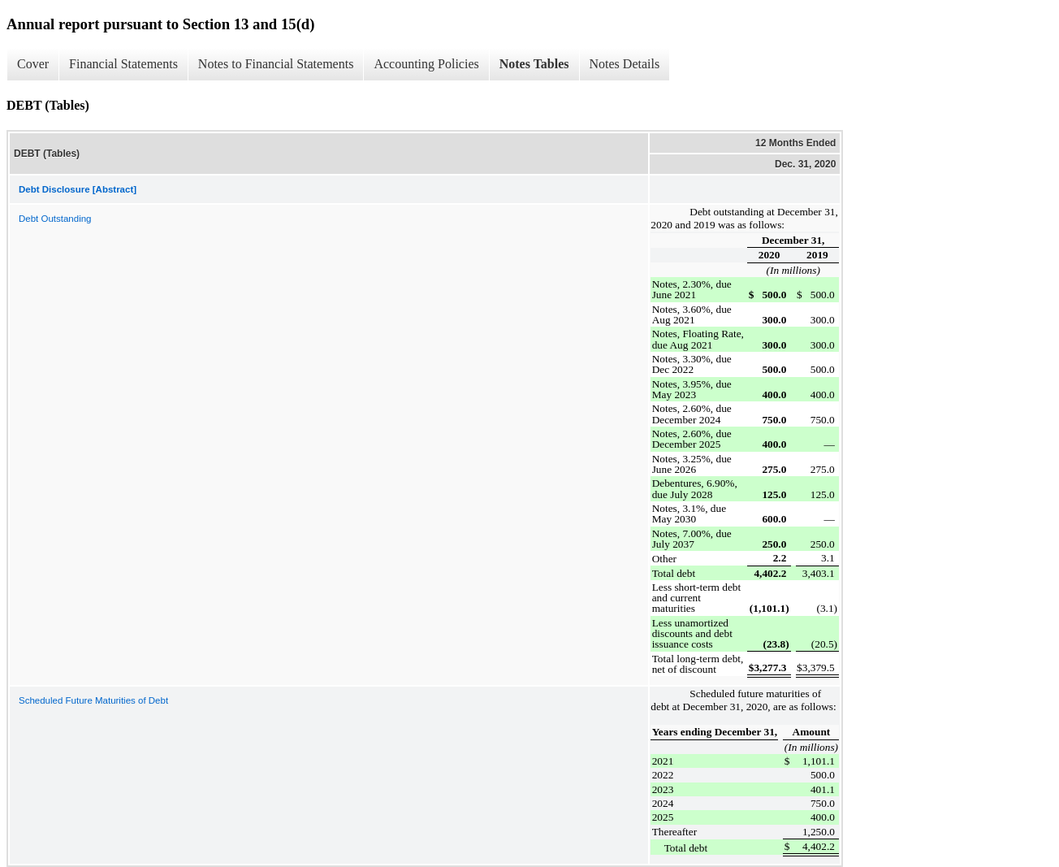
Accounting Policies (426, 64)
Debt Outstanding (55, 218)
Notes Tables (534, 64)
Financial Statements (123, 64)
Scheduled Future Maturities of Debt (93, 700)
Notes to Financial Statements (276, 64)
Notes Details (625, 64)
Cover (33, 64)
